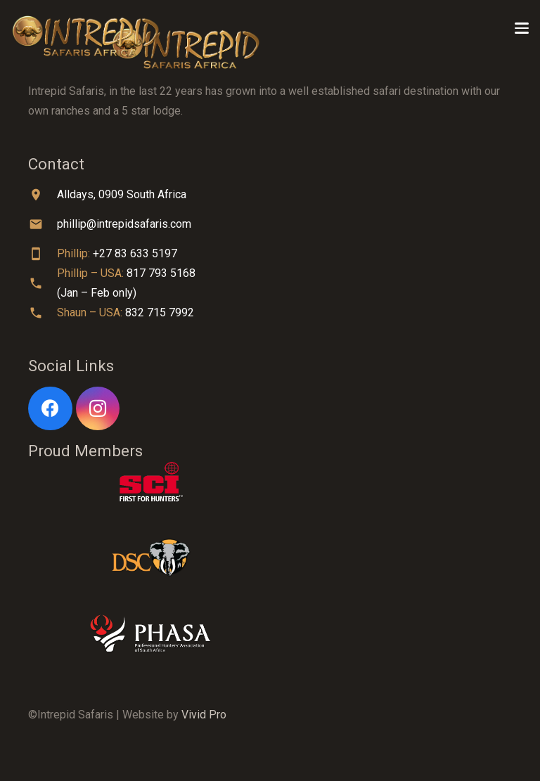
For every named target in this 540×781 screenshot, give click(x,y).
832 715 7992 (159, 312)
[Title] (85, 28)
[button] (522, 28)
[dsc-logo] (270, 557)
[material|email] (42, 224)
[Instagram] (98, 409)
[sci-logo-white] (270, 481)
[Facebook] (50, 409)
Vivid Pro (203, 714)
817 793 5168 (161, 273)
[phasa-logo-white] (270, 633)
